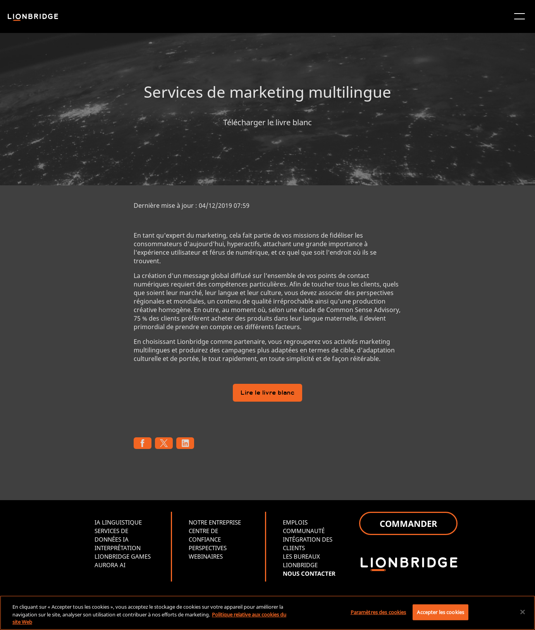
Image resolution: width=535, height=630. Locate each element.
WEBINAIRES (206, 556)
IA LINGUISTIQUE (118, 522)
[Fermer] (522, 611)
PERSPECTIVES (208, 548)
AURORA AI (110, 565)
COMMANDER (408, 523)
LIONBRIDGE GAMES (123, 556)
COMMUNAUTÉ (304, 531)
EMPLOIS (295, 522)
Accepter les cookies (440, 611)
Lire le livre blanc (267, 393)
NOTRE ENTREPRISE (215, 522)
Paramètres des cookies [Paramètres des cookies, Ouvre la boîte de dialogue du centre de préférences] (378, 611)
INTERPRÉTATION (118, 548)
